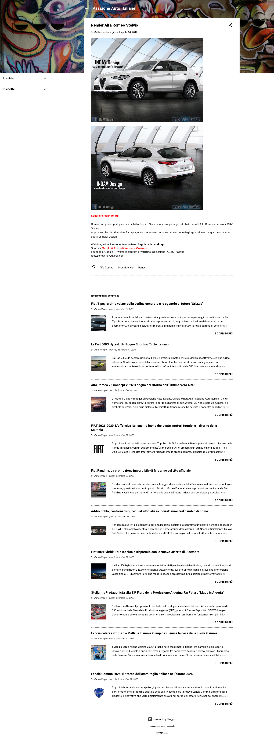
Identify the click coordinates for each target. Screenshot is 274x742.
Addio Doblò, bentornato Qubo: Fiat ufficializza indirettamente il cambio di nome (149, 511)
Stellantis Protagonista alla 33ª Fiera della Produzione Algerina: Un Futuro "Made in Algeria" (157, 592)
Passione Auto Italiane (113, 8)
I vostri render (126, 267)
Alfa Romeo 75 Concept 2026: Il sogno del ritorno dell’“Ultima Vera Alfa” (143, 385)
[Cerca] (237, 9)
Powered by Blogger (162, 719)
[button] (230, 25)
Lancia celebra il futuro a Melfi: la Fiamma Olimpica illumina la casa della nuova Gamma (154, 633)
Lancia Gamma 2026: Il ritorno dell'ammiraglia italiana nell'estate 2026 (142, 674)
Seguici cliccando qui (104, 215)
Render (142, 267)
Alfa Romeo (106, 267)
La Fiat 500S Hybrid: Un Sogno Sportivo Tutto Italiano (130, 344)
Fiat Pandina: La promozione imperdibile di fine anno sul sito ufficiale (141, 470)
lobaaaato (171, 726)
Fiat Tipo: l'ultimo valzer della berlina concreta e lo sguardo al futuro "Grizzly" (147, 303)
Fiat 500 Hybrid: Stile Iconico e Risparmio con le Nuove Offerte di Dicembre (145, 552)
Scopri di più (224, 333)
